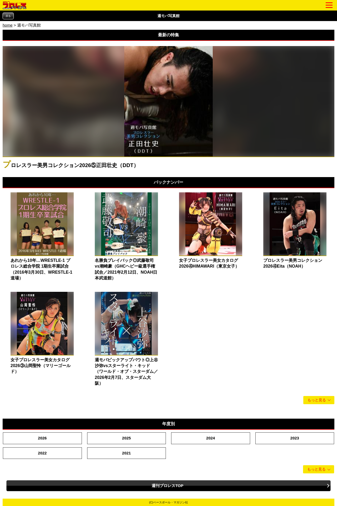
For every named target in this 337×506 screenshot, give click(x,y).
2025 (126, 438)
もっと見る (317, 400)
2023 (294, 438)
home (8, 25)
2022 (42, 453)
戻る (8, 15)
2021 (126, 453)
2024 (210, 438)
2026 (42, 438)
